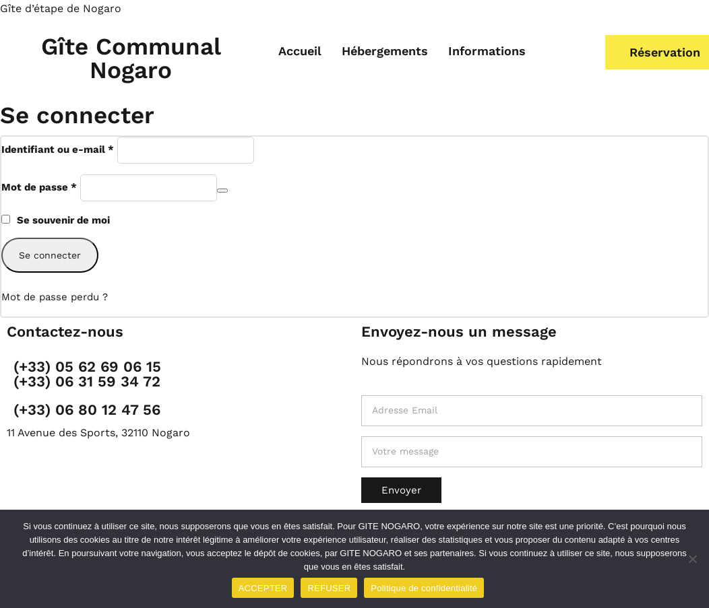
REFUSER (328, 588)
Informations (487, 51)
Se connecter (50, 255)
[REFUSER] (692, 559)
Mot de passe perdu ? (54, 297)
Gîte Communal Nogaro (131, 58)
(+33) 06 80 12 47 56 (86, 409)
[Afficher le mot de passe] (222, 191)
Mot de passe (39, 186)
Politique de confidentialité (424, 588)
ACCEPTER (263, 588)
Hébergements (385, 51)
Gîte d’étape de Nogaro (60, 8)
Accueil (299, 51)
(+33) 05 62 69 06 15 (87, 366)
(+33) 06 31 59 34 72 (86, 381)
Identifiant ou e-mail (57, 148)
